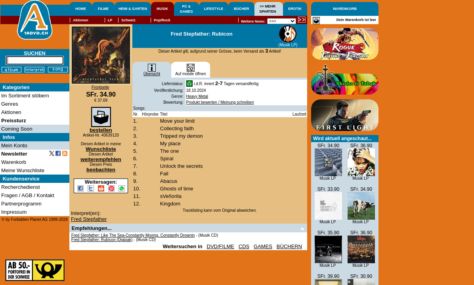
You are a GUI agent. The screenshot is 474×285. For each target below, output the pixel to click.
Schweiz (128, 20)
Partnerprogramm (21, 204)
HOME (80, 9)
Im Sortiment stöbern (25, 96)
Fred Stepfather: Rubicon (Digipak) (102, 240)
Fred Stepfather (89, 219)
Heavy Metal (197, 96)
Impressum (14, 212)
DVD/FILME (220, 246)
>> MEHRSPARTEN (267, 8)
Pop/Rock (162, 20)
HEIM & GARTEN (132, 9)
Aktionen (80, 20)
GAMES (263, 246)
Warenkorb (13, 162)
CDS (244, 246)
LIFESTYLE (214, 9)
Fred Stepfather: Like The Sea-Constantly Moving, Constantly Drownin (133, 235)
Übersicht (151, 72)
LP (110, 20)
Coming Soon (16, 129)
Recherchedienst (20, 187)
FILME (103, 9)
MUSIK (162, 9)
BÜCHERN (289, 246)
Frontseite (100, 87)
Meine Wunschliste (22, 170)
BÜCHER (241, 9)
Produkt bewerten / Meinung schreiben (220, 102)
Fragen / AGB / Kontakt (27, 195)
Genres (9, 104)
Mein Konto (14, 145)
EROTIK (295, 9)
